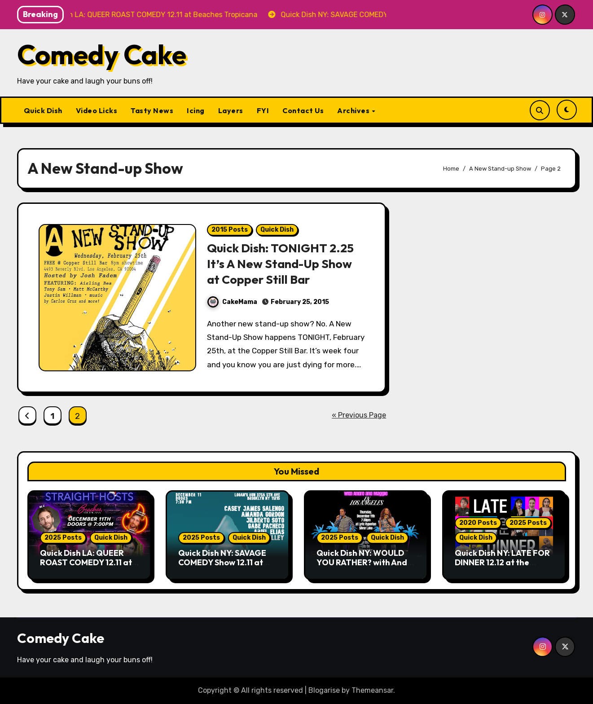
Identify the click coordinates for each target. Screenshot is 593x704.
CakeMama (232, 302)
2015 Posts (229, 229)
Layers (230, 110)
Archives (354, 110)
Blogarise (324, 690)
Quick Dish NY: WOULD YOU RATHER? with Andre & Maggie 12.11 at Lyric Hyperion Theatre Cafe (365, 567)
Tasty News (152, 110)
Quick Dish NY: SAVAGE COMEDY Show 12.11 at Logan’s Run (222, 562)
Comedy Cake (101, 54)
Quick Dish (43, 110)
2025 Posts (63, 537)
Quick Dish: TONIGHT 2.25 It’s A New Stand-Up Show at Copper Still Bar (281, 263)
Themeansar (372, 690)
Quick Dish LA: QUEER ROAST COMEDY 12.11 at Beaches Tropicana (86, 562)
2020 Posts (478, 523)
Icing (196, 110)
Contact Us (303, 110)
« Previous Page (359, 415)
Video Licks (97, 110)
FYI (263, 110)
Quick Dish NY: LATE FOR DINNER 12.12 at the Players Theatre (502, 562)
